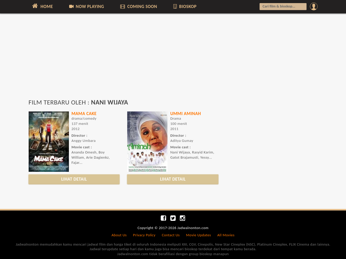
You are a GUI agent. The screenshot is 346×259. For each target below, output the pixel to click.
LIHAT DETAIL (74, 179)
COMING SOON (138, 6)
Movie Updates (198, 235)
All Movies (226, 235)
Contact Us (171, 235)
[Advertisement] (173, 58)
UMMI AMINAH (185, 113)
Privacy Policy (144, 235)
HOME (42, 6)
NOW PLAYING (86, 6)
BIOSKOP (184, 6)
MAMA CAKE (83, 113)
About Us (119, 235)
